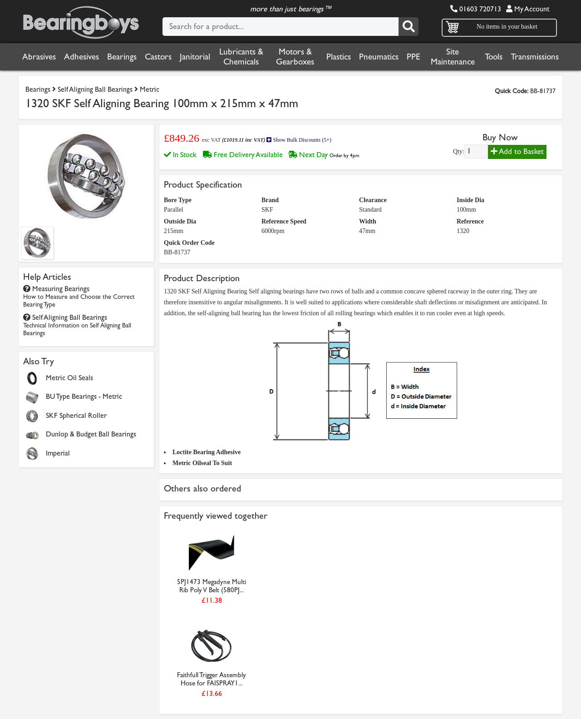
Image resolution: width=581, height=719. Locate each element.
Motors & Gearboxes (295, 57)
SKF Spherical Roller (76, 415)
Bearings (122, 57)
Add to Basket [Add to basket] (517, 151)
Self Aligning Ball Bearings (95, 89)
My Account (527, 9)
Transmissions (535, 57)
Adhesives (81, 57)
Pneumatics (379, 57)
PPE (413, 57)
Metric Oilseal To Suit (202, 463)
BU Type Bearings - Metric (84, 396)
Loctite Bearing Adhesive (206, 452)
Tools (493, 57)
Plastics (338, 57)
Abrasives (39, 57)
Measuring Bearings (79, 296)
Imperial (58, 453)
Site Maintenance (453, 57)
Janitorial (195, 57)
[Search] (409, 26)
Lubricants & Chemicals (241, 57)
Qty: (458, 151)
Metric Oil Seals (69, 377)
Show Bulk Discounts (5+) (298, 140)
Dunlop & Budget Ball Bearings (91, 434)
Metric (149, 89)
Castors (158, 57)
